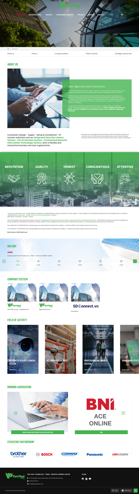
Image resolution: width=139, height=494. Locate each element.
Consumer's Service (64, 15)
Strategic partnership (123, 54)
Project (81, 15)
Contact (100, 15)
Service (49, 15)
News (91, 15)
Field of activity (91, 54)
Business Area (35, 15)
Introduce (20, 15)
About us (10, 54)
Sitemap (22, 490)
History (34, 54)
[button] (4, 261)
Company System (61, 54)
